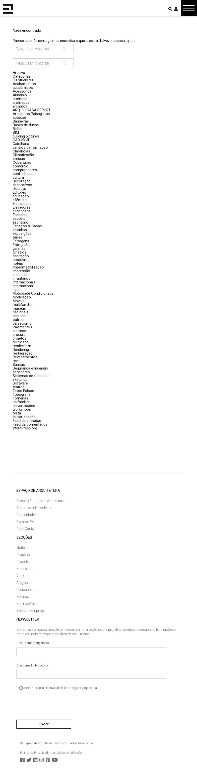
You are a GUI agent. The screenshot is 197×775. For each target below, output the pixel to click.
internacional (23, 286)
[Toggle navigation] (189, 8)
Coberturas (22, 162)
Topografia (21, 394)
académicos (23, 87)
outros (18, 319)
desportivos (22, 185)
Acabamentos (24, 84)
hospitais (20, 260)
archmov (20, 106)
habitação (21, 256)
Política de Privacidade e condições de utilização (51, 753)
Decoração (22, 181)
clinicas (19, 158)
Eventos (22, 597)
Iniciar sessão (24, 417)
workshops (22, 409)
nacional (19, 316)
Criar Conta (25, 529)
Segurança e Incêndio (30, 368)
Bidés (17, 129)
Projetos (23, 555)
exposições (22, 233)
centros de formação (30, 147)
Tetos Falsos (23, 390)
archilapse (21, 102)
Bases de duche (26, 125)
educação (21, 196)
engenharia (22, 211)
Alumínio (20, 95)
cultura (18, 177)
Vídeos (21, 576)
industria (20, 274)
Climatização (23, 155)
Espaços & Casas (27, 226)
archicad (20, 99)
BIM (16, 132)
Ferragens (21, 241)
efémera (20, 200)
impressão (21, 271)
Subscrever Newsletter (34, 508)
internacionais (24, 282)
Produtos (23, 562)
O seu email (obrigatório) (91, 671)
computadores (25, 170)
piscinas (19, 331)
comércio (20, 166)
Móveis (18, 301)
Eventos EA (25, 522)
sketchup (20, 379)
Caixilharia (21, 143)
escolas (19, 218)
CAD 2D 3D (21, 140)
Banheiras (21, 121)
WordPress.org (25, 428)
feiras (17, 237)
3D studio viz (23, 80)
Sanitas (19, 364)
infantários (21, 278)
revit (16, 361)
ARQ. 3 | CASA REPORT (32, 110)
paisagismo (22, 323)
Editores (19, 192)
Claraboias (21, 151)
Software (20, 383)
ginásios (19, 252)
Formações (25, 604)
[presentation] (54, 707)
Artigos (22, 583)
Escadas (20, 215)
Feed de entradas (27, 420)
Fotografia (21, 245)
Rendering (21, 349)
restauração (23, 353)
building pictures (26, 136)
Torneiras (20, 398)
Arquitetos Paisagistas (31, 114)
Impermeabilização (28, 267)
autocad (19, 117)
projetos (19, 338)
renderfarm (22, 346)
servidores (21, 372)
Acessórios (22, 91)
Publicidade (25, 515)
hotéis (18, 263)
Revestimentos (25, 357)
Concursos (25, 590)
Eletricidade (22, 203)
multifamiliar (23, 304)
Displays (19, 188)
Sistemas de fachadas (31, 376)
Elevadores (22, 207)
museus (19, 308)
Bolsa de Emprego (30, 611)
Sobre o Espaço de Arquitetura (40, 501)
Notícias (23, 548)
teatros (19, 387)
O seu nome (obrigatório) (91, 648)
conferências (23, 173)
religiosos (21, 342)
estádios (20, 230)
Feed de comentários (30, 424)
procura (19, 334)
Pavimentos (22, 327)
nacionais (20, 312)
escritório (20, 222)
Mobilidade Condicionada (33, 293)
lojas (16, 289)
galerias (19, 248)
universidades (24, 405)
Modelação (22, 297)
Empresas (24, 569)
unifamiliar (21, 402)
